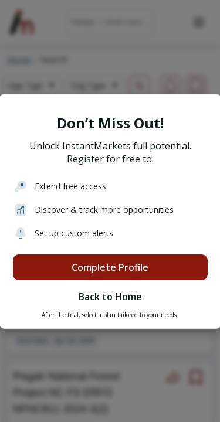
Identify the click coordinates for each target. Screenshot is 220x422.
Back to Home (110, 296)
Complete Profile (110, 267)
